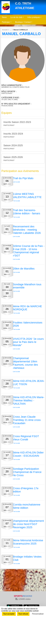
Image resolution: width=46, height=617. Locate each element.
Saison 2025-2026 (13, 157)
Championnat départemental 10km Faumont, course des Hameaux (25, 363)
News (4, 17)
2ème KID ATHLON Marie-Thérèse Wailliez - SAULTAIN (28, 400)
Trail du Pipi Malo (23, 178)
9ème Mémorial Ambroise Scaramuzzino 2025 (28, 542)
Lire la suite (16, 182)
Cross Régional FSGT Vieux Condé (26, 438)
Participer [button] (6, 22)
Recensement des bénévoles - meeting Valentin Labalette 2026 (27, 229)
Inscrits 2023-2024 (13, 133)
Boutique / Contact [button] (23, 22)
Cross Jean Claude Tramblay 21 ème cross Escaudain (27, 420)
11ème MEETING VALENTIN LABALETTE (27, 195)
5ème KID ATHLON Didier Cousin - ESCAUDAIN (28, 454)
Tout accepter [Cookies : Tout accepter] (9, 614)
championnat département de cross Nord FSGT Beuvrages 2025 (28, 524)
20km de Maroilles (24, 268)
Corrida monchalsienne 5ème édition (26, 506)
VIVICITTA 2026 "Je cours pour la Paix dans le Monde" (28, 342)
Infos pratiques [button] (33, 17)
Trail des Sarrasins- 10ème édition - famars (26, 212)
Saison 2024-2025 (13, 145)
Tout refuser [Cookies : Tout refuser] (23, 614)
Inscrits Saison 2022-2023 (17, 122)
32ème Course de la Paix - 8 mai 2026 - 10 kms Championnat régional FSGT (28, 250)
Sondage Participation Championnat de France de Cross (27, 472)
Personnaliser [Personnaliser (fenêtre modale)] (38, 614)
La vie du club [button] (16, 17)
